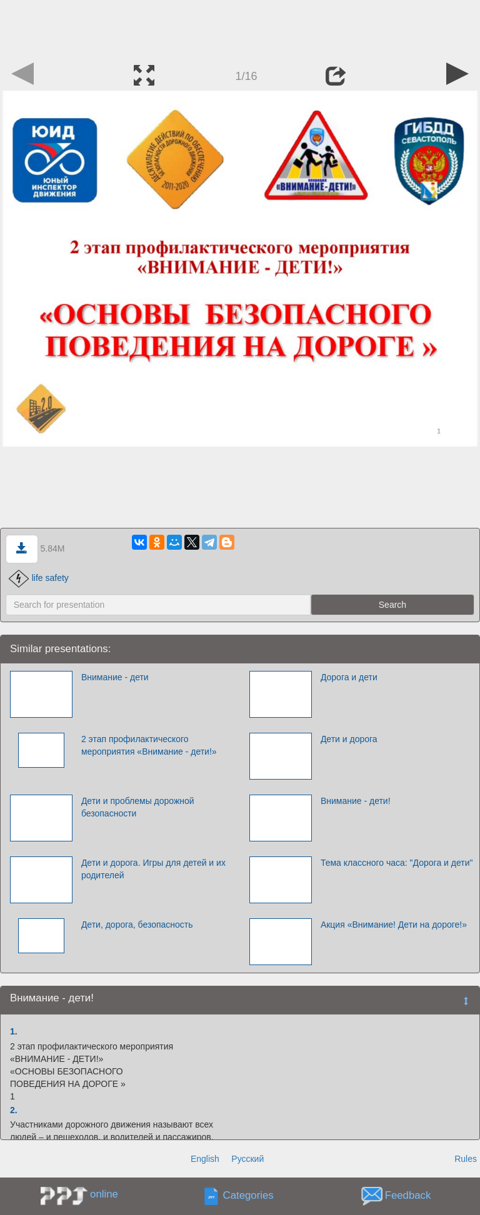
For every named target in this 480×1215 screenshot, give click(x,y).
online (104, 1194)
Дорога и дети (349, 677)
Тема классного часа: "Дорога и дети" (397, 863)
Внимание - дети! (356, 801)
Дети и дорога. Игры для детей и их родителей (153, 869)
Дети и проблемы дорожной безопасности (137, 807)
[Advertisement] (240, 28)
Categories (248, 1196)
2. (14, 1110)
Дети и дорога (349, 739)
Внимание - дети (115, 677)
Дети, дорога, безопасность (137, 925)
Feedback (408, 1196)
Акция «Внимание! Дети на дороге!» (394, 925)
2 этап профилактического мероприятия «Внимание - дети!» (149, 745)
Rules (465, 1159)
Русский (247, 1159)
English (205, 1159)
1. (14, 1031)
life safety (39, 578)
